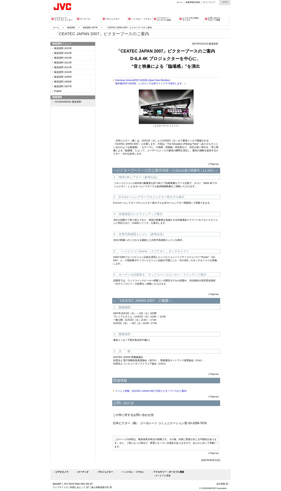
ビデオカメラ (62, 472)
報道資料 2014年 (63, 53)
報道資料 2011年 (63, 67)
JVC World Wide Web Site (76, 484)
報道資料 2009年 (63, 77)
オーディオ (83, 472)
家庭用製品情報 (193, 2)
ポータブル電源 (163, 475)
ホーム (180, 2)
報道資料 (71, 27)
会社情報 (220, 484)
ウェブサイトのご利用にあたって (69, 487)
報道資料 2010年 (63, 72)
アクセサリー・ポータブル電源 (168, 472)
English (58, 91)
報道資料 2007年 (90, 27)
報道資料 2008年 (63, 81)
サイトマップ (209, 2)
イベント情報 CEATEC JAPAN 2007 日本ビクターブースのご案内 (150, 391)
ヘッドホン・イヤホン (133, 472)
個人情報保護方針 (100, 487)
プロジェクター (105, 472)
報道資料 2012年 (63, 62)
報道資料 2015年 (63, 48)
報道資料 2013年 (63, 58)
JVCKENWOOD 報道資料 (68, 102)
